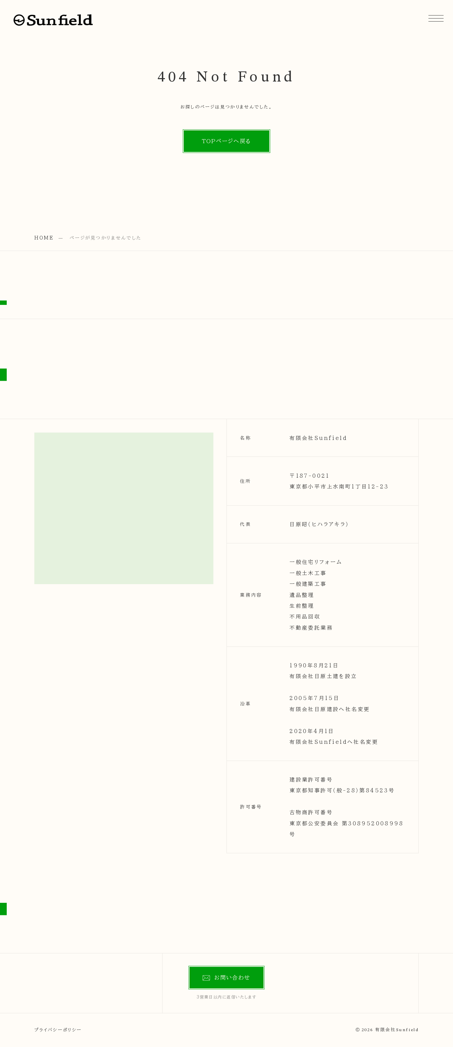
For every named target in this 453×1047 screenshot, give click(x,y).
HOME (44, 237)
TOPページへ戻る (226, 141)
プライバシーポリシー (58, 1030)
